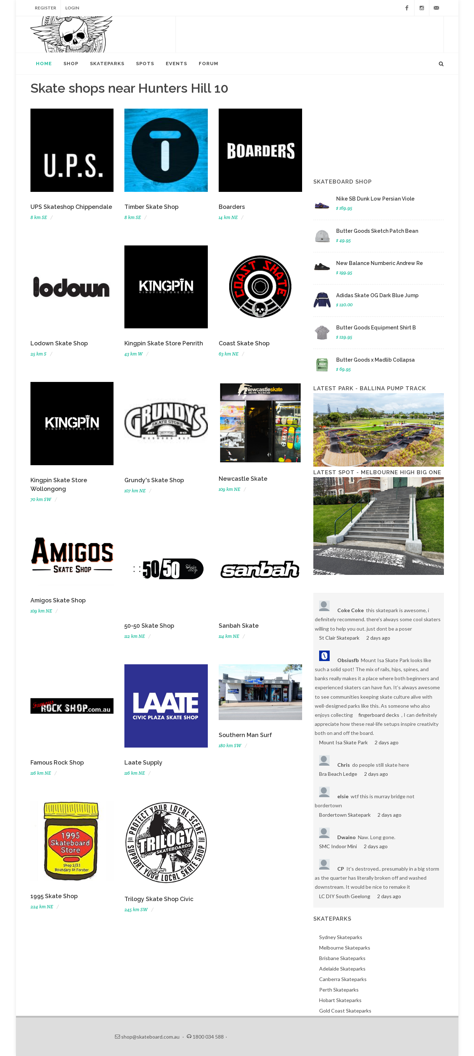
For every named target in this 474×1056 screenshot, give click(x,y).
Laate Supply (143, 762)
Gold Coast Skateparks (345, 1010)
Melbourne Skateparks (344, 947)
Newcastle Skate (243, 478)
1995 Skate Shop (54, 896)
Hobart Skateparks (340, 1000)
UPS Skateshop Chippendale (71, 206)
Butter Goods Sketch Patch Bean (377, 231)
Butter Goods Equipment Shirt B (376, 328)
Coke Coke (350, 610)
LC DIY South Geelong (344, 896)
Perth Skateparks (339, 989)
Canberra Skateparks (343, 979)
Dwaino (346, 837)
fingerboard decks (378, 715)
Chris (343, 765)
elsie (343, 796)
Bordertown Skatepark (345, 815)
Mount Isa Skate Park (343, 742)
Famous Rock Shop (57, 762)
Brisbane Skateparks (342, 958)
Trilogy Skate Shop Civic (158, 899)
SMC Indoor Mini (338, 846)
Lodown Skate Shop (59, 343)
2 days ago (378, 638)
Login (72, 7)
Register (45, 7)
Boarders (232, 206)
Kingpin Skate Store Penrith (163, 343)
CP (340, 869)
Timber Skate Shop (151, 206)
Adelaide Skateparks (342, 968)
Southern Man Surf (245, 735)
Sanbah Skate (239, 625)
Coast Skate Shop (244, 343)
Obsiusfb (348, 660)
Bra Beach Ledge (338, 774)
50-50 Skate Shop (149, 625)
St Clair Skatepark (339, 638)
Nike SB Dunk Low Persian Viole (375, 199)
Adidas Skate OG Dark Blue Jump (377, 295)
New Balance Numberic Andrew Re (379, 263)
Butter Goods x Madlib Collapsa (375, 360)
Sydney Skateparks (340, 937)
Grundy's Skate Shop (154, 480)
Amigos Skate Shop (58, 600)
